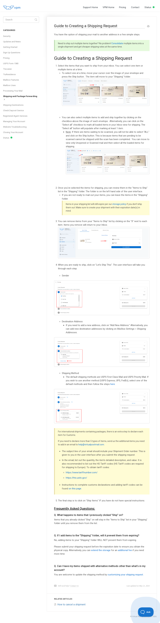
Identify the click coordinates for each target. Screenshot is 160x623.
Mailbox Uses (9, 85)
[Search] (21, 20)
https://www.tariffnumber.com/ (82, 472)
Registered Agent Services (15, 116)
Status (150, 7)
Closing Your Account (13, 132)
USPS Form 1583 (10, 63)
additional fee (125, 550)
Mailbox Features (11, 80)
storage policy (119, 204)
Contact (135, 7)
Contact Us (74, 586)
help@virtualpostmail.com (91, 444)
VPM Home (108, 7)
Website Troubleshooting (15, 127)
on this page (75, 488)
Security (6, 36)
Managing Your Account (14, 121)
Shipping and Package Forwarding (20, 97)
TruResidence (9, 74)
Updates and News (12, 41)
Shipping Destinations (13, 105)
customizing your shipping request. (125, 574)
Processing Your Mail (12, 91)
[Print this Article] (148, 26)
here (112, 384)
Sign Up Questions (11, 52)
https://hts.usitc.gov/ (76, 477)
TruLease (7, 69)
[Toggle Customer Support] (146, 612)
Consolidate (117, 43)
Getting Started (10, 47)
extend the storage (100, 550)
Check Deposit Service (13, 110)
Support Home (90, 7)
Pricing (122, 7)
